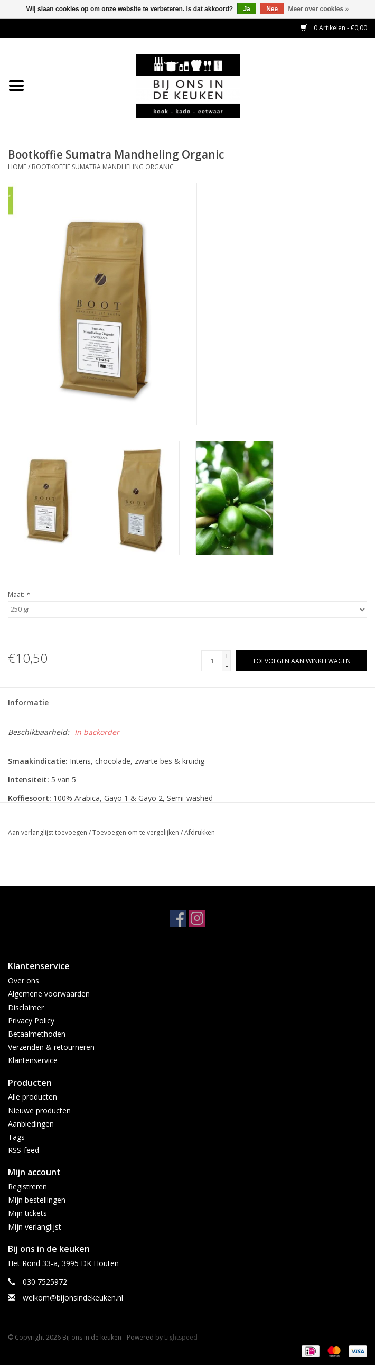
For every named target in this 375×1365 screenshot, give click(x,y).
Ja (246, 9)
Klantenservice (33, 1060)
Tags (16, 1137)
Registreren (27, 1187)
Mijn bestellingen (36, 1200)
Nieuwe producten (39, 1110)
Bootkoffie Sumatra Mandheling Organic (103, 166)
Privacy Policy (31, 1021)
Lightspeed (181, 1337)
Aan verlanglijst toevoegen (47, 832)
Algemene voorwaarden (49, 994)
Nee (272, 9)
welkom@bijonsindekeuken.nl (73, 1298)
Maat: (19, 594)
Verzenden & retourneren (51, 1047)
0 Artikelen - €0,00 (334, 27)
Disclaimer (26, 1007)
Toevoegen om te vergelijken (136, 832)
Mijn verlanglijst (34, 1227)
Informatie (28, 702)
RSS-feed (23, 1150)
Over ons (23, 980)
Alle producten (32, 1097)
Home (17, 166)
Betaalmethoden (36, 1034)
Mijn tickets (27, 1213)
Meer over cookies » (318, 9)
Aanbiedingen (31, 1124)
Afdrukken (199, 832)
